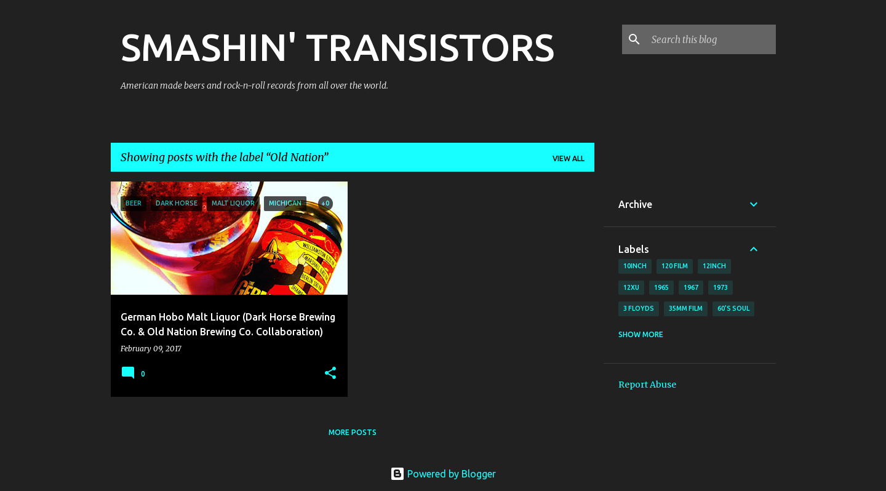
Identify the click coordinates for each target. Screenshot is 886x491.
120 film (674, 265)
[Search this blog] (711, 39)
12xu (631, 287)
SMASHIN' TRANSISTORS (337, 46)
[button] (330, 373)
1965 (661, 287)
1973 (720, 287)
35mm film (686, 308)
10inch (635, 265)
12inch (714, 265)
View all (569, 158)
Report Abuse (647, 384)
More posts (353, 432)
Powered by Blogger (443, 473)
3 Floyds (638, 308)
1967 (691, 287)
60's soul (733, 308)
